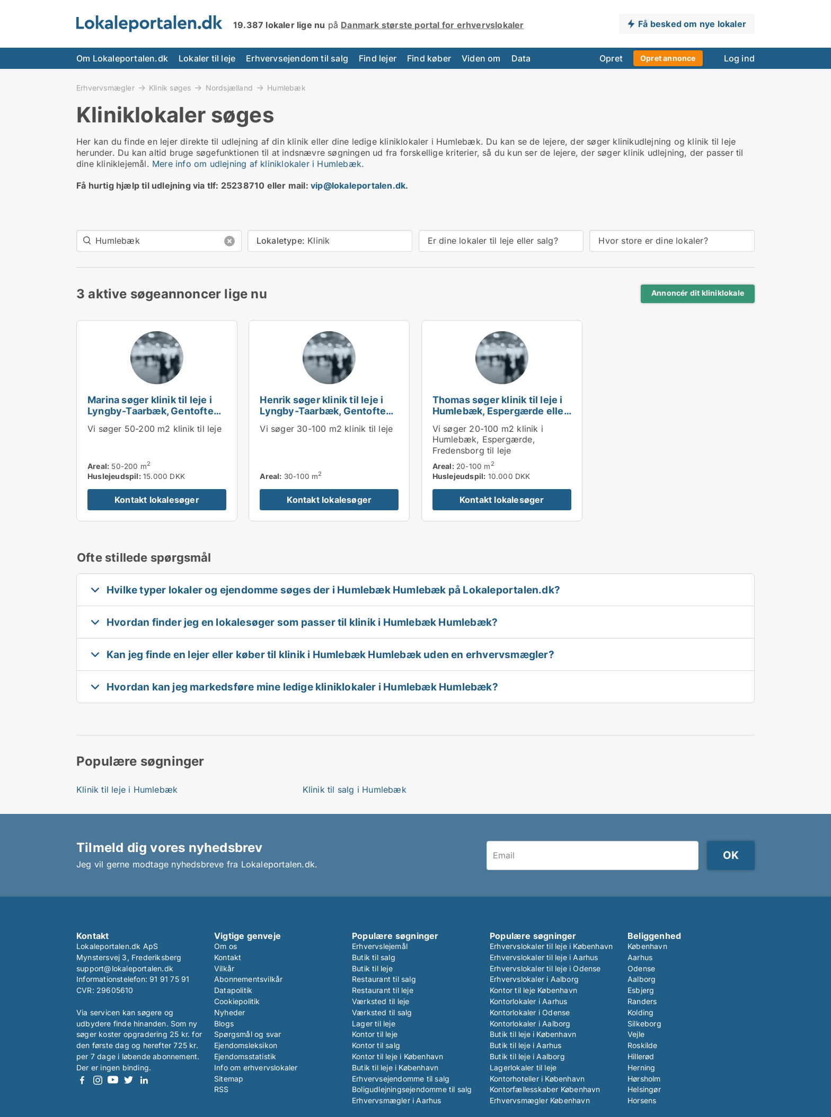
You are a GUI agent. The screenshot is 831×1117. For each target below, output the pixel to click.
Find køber (429, 58)
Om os (225, 946)
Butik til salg (373, 957)
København (647, 946)
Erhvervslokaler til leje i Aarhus (544, 957)
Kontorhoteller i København (537, 1078)
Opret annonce (668, 58)
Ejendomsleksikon (245, 1045)
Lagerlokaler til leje (523, 1067)
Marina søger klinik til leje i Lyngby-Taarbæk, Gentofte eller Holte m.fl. (150, 411)
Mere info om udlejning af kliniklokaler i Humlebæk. (258, 163)
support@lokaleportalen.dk (124, 968)
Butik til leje (372, 968)
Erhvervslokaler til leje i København (551, 946)
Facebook (82, 1080)
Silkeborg (644, 1023)
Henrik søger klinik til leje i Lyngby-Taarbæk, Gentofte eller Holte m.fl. (323, 411)
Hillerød (641, 1056)
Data (521, 58)
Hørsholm (644, 1078)
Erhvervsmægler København (540, 1100)
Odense (641, 968)
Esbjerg (640, 990)
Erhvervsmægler (105, 87)
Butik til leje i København (395, 1067)
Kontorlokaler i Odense (530, 1012)
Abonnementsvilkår (248, 978)
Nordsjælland (229, 87)
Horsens (641, 1100)
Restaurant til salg (384, 978)
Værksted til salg (382, 1012)
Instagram (97, 1080)
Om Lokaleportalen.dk (122, 58)
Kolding (640, 1012)
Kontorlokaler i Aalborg (530, 1023)
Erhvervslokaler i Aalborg (534, 978)
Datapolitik (233, 990)
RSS (221, 1089)
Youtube (113, 1080)
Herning (641, 1067)
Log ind (739, 58)
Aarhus (639, 957)
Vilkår (224, 968)
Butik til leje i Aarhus (526, 1045)
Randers (642, 1001)
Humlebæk (286, 88)
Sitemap (228, 1078)
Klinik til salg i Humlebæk (354, 789)
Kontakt (227, 957)
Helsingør (644, 1089)
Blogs (224, 1023)
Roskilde (642, 1045)
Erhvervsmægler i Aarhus (396, 1100)
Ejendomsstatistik (245, 1056)
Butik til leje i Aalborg (527, 1056)
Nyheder (229, 1012)
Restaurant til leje (382, 990)
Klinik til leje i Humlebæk (127, 789)
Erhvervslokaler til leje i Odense (545, 968)
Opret (611, 58)
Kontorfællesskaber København (545, 1089)
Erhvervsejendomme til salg (400, 1078)
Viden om (481, 58)
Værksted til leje (380, 1001)
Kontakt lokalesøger (156, 499)
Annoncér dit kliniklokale (697, 293)
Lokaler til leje (207, 58)
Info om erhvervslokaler (256, 1067)
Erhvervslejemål (380, 946)
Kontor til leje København (533, 990)
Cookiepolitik (237, 1001)
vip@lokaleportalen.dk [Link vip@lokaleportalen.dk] (358, 185)
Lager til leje (373, 1023)
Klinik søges (170, 87)
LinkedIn (143, 1080)
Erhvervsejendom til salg (297, 58)
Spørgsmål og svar (247, 1034)
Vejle (635, 1034)
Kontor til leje (374, 1034)
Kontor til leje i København (397, 1056)
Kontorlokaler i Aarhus (528, 1001)
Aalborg (641, 978)
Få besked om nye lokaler (692, 24)
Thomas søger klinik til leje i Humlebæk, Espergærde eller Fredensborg (500, 411)
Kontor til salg (376, 1045)
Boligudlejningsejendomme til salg (412, 1089)
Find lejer (377, 58)
